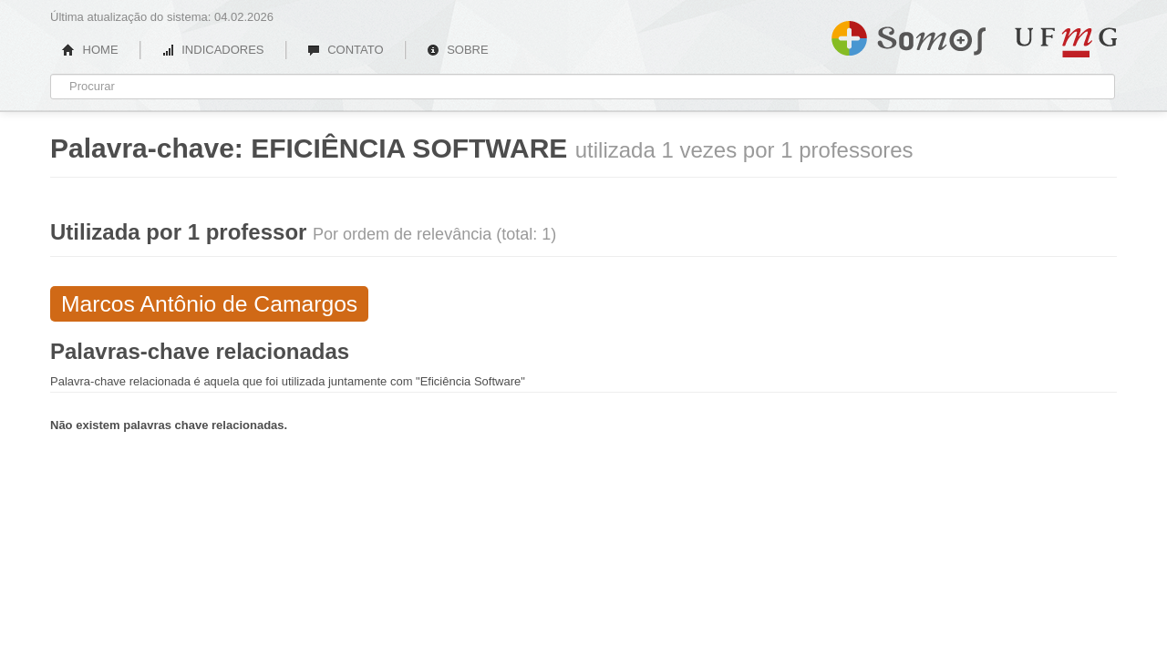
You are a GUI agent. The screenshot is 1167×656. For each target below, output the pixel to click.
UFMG (1066, 42)
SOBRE (458, 49)
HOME (90, 49)
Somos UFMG (908, 34)
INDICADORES (212, 49)
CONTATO (345, 49)
